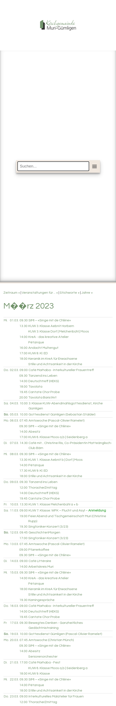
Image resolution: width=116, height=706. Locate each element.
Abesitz (34, 431)
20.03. (14, 640)
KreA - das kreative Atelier (48, 337)
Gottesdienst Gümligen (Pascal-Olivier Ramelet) (65, 634)
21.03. (14, 662)
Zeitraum (10, 292)
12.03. (14, 532)
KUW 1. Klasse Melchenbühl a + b (53, 504)
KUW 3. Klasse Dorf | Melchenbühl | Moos (58, 331)
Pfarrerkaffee (38, 549)
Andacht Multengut (43, 347)
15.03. (14, 572)
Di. (5, 443)
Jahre (85, 292)
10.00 (24, 403)
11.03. (14, 510)
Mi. (6, 320)
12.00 (23, 487)
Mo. (6, 420)
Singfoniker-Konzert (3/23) (48, 526)
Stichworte (68, 292)
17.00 (23, 353)
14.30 (24, 443)
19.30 (23, 526)
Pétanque (36, 342)
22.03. (14, 679)
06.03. (14, 420)
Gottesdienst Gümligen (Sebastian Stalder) (62, 414)
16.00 (23, 347)
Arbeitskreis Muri (40, 566)
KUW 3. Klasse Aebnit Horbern (51, 326)
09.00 (24, 370)
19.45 (23, 392)
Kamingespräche (41, 600)
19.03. (14, 634)
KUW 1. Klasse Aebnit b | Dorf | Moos (55, 459)
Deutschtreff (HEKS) (43, 381)
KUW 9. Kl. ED (38, 470)
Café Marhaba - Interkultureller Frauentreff (61, 370)
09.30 (24, 320)
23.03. (14, 696)
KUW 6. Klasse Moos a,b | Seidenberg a (57, 437)
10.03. (14, 504)
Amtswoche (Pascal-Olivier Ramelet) (57, 420)
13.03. (14, 544)
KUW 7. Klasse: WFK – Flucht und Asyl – (67, 510)
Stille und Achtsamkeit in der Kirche (55, 364)
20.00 (23, 397)
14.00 (23, 337)
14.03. (14, 561)
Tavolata (35, 386)
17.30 (23, 470)
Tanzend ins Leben (42, 375)
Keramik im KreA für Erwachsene (52, 358)
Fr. (5, 504)
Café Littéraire (40, 561)
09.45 (24, 532)
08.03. (14, 454)
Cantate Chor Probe (44, 392)
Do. (6, 370)
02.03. (14, 370)
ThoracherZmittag (42, 487)
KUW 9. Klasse (39, 673)
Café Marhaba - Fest (44, 662)
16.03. (14, 605)
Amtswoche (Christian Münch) (51, 640)
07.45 (24, 420)
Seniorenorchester (42, 656)
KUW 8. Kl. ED (38, 353)
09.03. (14, 482)
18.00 (23, 358)
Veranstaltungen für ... (38, 292)
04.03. (14, 403)
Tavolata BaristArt (42, 397)
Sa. (6, 403)
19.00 (23, 516)
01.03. (14, 320)
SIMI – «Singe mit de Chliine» (50, 320)
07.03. (14, 443)
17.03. (14, 622)
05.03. (14, 414)
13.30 (23, 326)
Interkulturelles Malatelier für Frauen (56, 696)
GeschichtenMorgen (44, 532)
